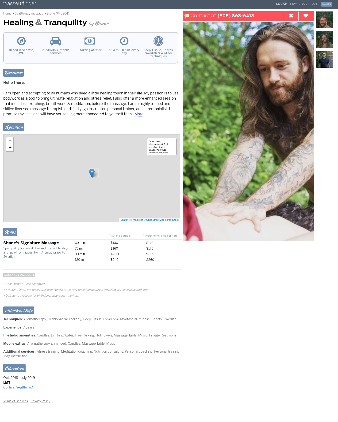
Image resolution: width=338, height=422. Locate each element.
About (304, 4)
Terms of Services (15, 401)
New (293, 4)
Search (281, 4)
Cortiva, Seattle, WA (18, 387)
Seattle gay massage (29, 13)
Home (7, 13)
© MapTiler (136, 219)
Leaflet (124, 219)
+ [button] (10, 140)
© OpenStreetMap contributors (161, 219)
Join (315, 4)
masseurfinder (19, 4)
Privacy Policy (40, 401)
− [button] (10, 147)
